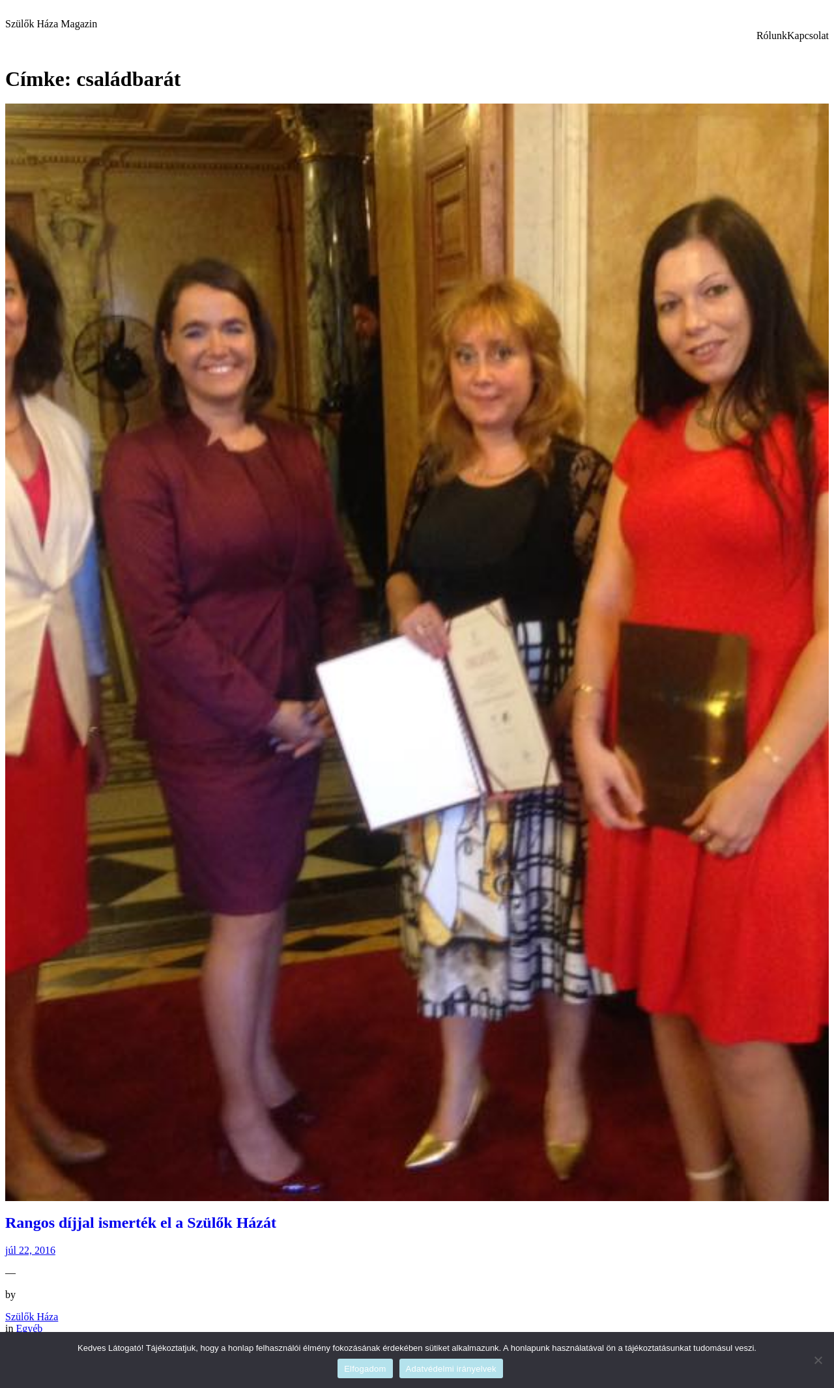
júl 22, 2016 (30, 1250)
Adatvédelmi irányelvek (451, 1369)
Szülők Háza (31, 1316)
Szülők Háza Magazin (51, 23)
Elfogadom (365, 1369)
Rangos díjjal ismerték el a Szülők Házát (140, 1222)
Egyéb (29, 1328)
